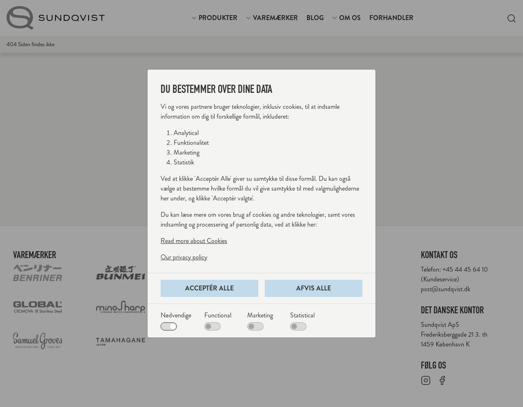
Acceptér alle (209, 288)
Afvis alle (313, 288)
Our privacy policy (184, 257)
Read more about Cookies (194, 240)
